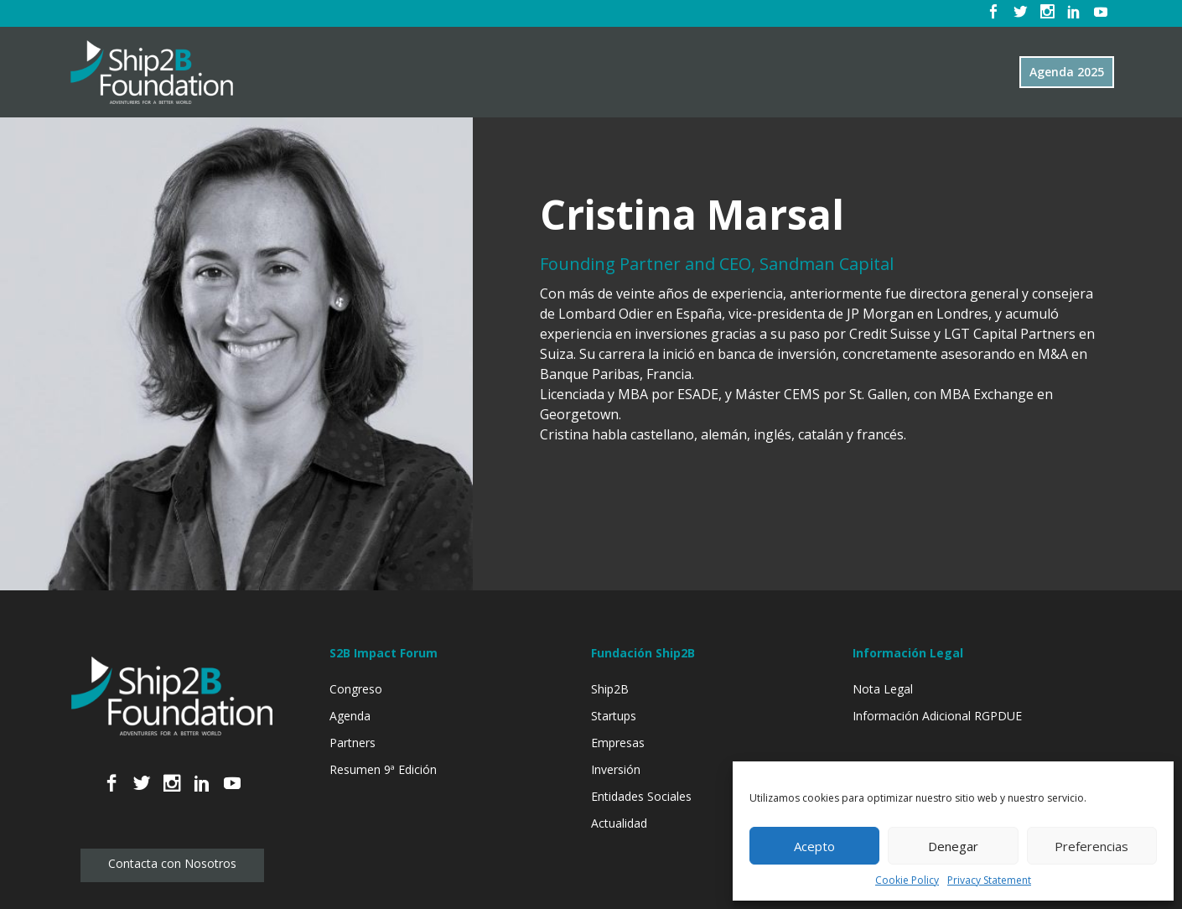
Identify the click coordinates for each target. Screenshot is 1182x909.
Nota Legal (883, 689)
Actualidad (619, 823)
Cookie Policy (907, 880)
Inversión (615, 769)
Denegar (953, 846)
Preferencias (1091, 846)
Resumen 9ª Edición (383, 769)
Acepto (814, 846)
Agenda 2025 (1066, 72)
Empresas (618, 743)
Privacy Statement (989, 880)
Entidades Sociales (641, 796)
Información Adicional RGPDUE (937, 716)
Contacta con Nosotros (172, 863)
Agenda (350, 716)
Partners (352, 743)
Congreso (355, 689)
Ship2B (610, 689)
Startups (613, 716)
